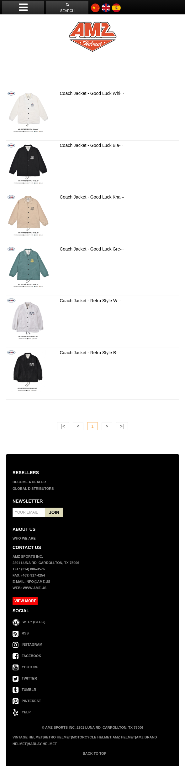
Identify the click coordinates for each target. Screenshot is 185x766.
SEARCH (67, 8)
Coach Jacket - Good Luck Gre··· (92, 248)
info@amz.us (38, 581)
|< (63, 426)
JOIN (54, 512)
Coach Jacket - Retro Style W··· (90, 300)
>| (122, 426)
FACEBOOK (27, 656)
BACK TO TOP (94, 753)
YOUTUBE (26, 667)
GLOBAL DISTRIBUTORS (33, 488)
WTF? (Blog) (29, 622)
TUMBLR (24, 689)
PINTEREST (27, 701)
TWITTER (25, 678)
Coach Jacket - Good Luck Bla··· (91, 145)
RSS (21, 633)
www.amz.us (34, 588)
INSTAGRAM (27, 644)
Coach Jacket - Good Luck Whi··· (92, 93)
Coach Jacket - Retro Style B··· (90, 352)
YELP (22, 712)
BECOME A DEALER (29, 482)
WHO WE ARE (24, 538)
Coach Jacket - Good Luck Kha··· (92, 196)
